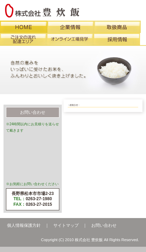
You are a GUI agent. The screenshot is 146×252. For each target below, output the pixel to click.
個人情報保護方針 (24, 225)
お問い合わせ (104, 225)
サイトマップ (66, 225)
